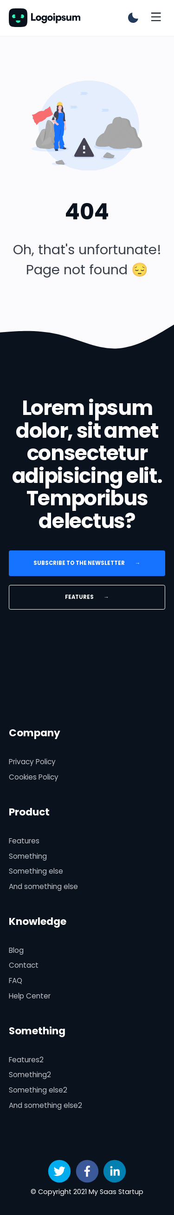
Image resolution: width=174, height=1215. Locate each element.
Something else (36, 871)
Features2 (26, 1060)
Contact (24, 965)
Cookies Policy (33, 777)
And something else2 (45, 1105)
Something (28, 856)
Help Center (30, 996)
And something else (43, 886)
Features (87, 597)
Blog (16, 950)
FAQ (15, 980)
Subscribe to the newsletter (87, 563)
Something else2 (38, 1090)
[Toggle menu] (156, 18)
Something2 (30, 1074)
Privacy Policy (32, 762)
